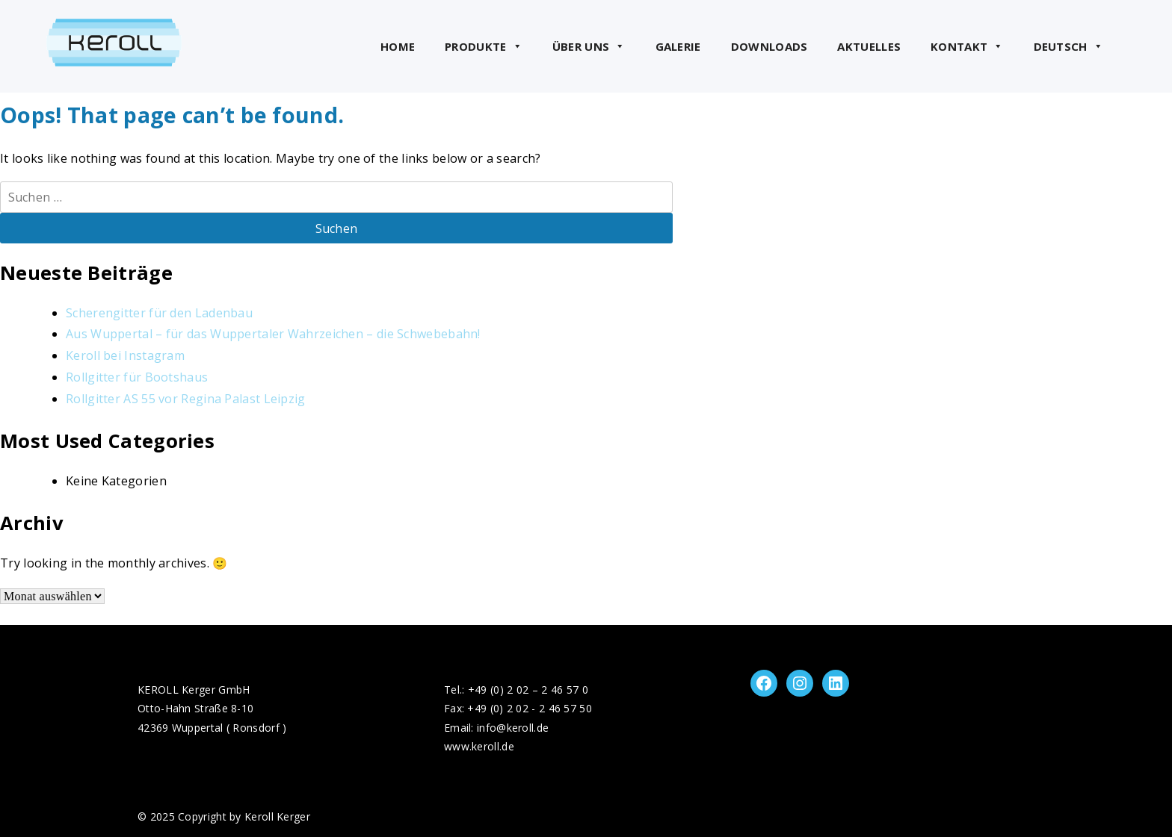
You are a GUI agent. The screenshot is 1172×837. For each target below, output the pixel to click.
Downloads (769, 46)
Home (397, 46)
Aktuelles (869, 46)
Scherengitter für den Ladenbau (159, 313)
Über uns (589, 46)
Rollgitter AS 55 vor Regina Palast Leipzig (186, 399)
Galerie (678, 46)
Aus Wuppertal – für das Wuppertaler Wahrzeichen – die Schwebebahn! (273, 334)
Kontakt (967, 46)
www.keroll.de (479, 746)
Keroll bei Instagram (125, 355)
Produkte (483, 46)
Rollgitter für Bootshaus (137, 377)
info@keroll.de (513, 728)
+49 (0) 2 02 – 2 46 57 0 (528, 689)
